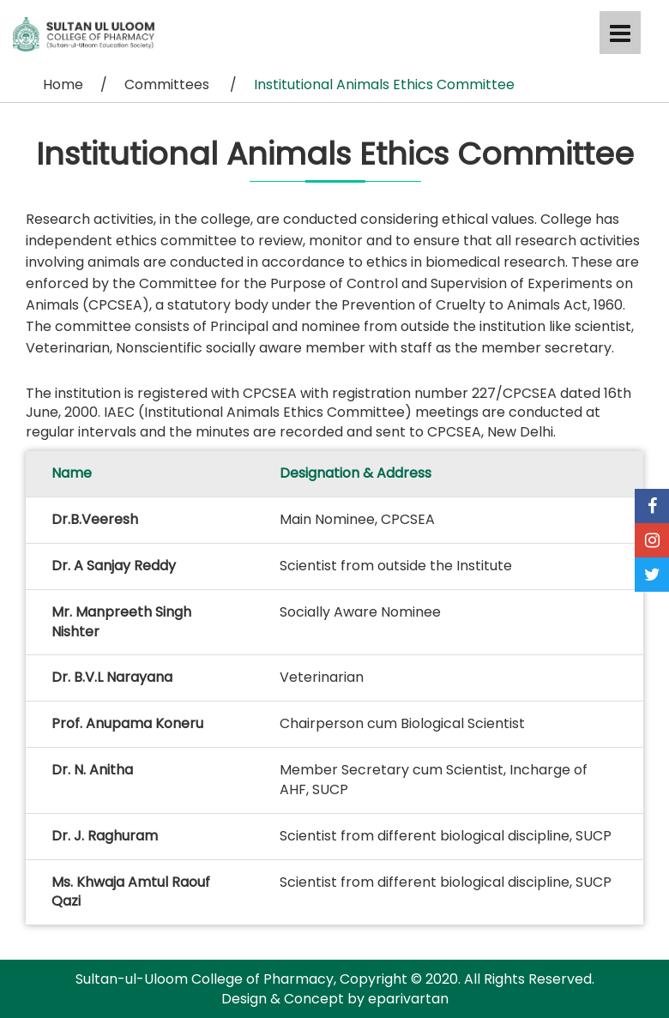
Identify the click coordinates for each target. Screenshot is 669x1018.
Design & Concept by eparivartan (335, 999)
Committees (168, 84)
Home (63, 84)
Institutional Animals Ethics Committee (384, 84)
